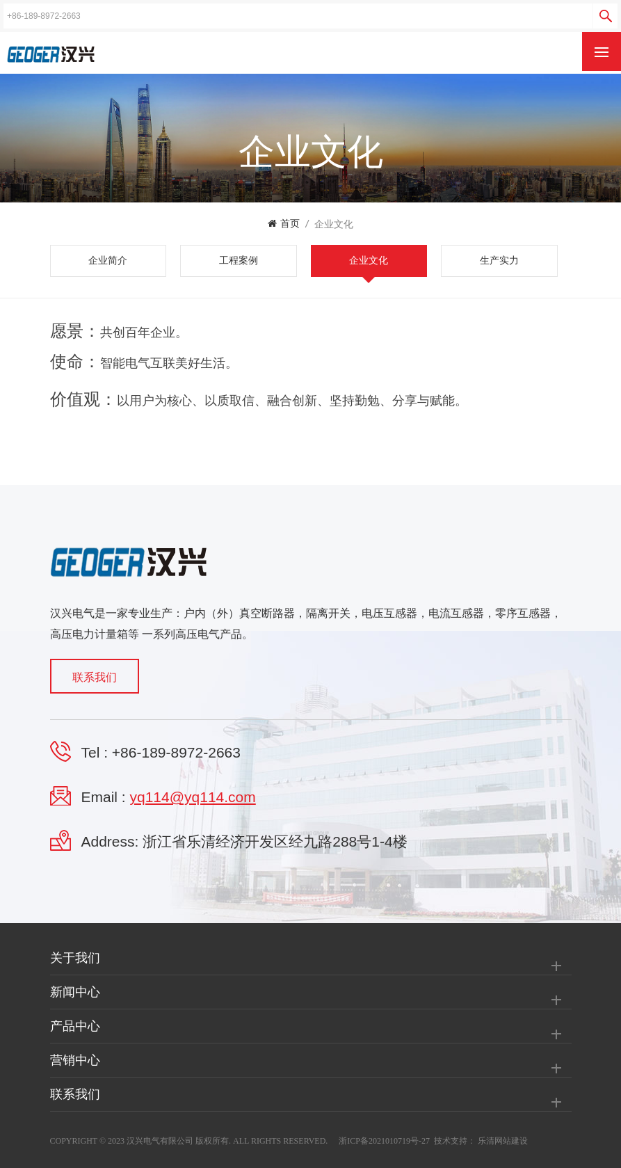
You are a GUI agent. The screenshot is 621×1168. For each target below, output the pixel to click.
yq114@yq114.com (193, 797)
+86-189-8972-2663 (176, 752)
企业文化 (333, 224)
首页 (284, 223)
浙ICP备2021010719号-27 (384, 1141)
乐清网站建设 (503, 1141)
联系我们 (94, 677)
